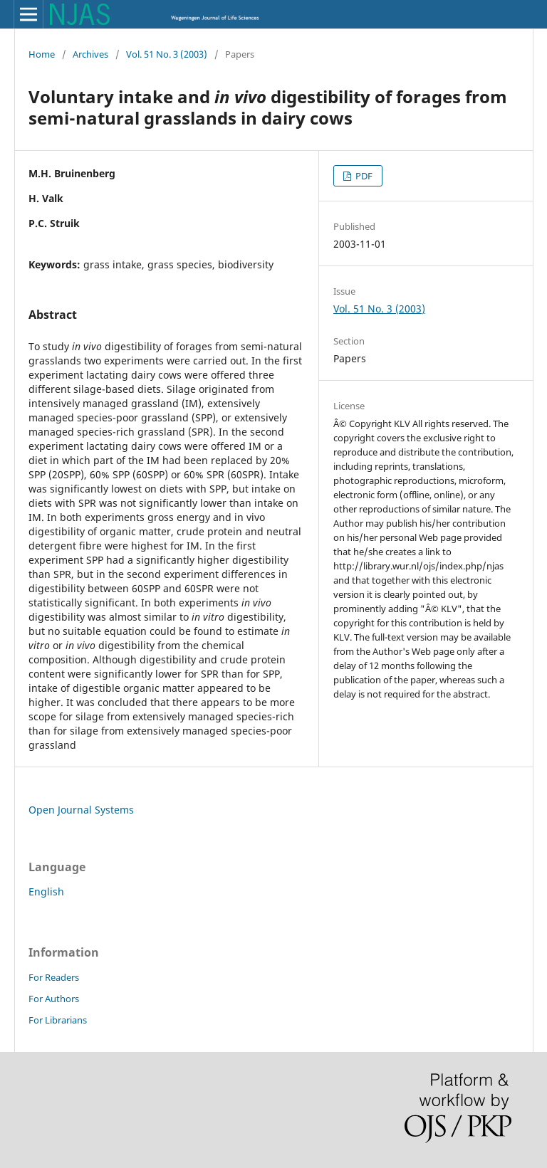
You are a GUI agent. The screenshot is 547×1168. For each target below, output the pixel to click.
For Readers (53, 977)
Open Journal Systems (81, 809)
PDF (363, 175)
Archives (90, 54)
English (46, 891)
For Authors (53, 998)
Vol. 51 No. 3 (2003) (166, 54)
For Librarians (57, 1020)
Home (41, 54)
